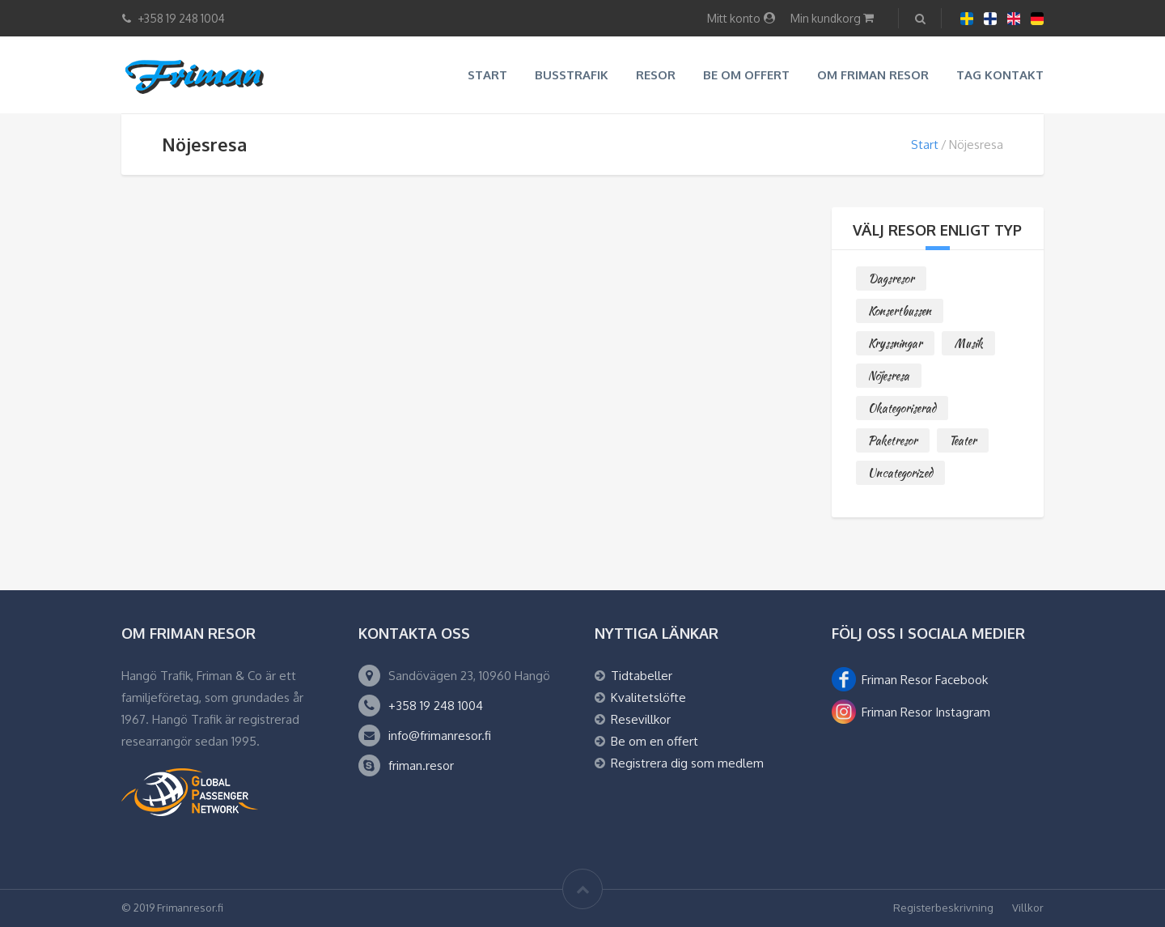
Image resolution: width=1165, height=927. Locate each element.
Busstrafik (571, 75)
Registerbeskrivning (943, 907)
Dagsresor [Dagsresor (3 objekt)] (891, 278)
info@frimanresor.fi (439, 735)
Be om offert (746, 75)
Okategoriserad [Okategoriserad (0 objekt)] (902, 408)
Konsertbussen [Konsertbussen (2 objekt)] (899, 311)
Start (487, 75)
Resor (656, 75)
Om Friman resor (873, 75)
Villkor (1028, 907)
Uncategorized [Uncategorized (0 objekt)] (900, 473)
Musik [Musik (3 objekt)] (968, 343)
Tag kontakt (1000, 75)
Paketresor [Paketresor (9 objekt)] (892, 440)
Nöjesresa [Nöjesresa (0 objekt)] (888, 376)
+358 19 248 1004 (435, 705)
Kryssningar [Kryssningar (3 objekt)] (895, 343)
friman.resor (421, 765)
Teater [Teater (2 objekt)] (962, 440)
